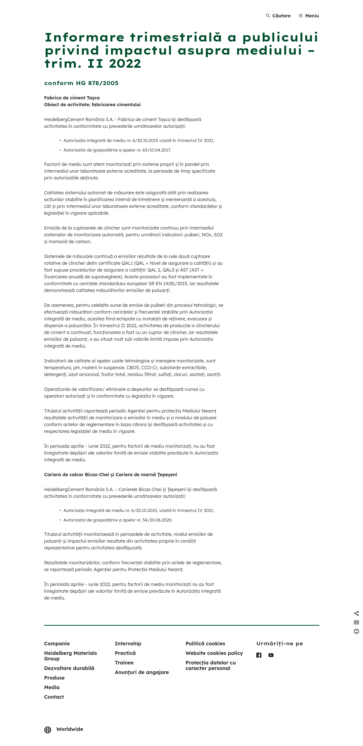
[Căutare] (278, 15)
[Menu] (309, 15)
